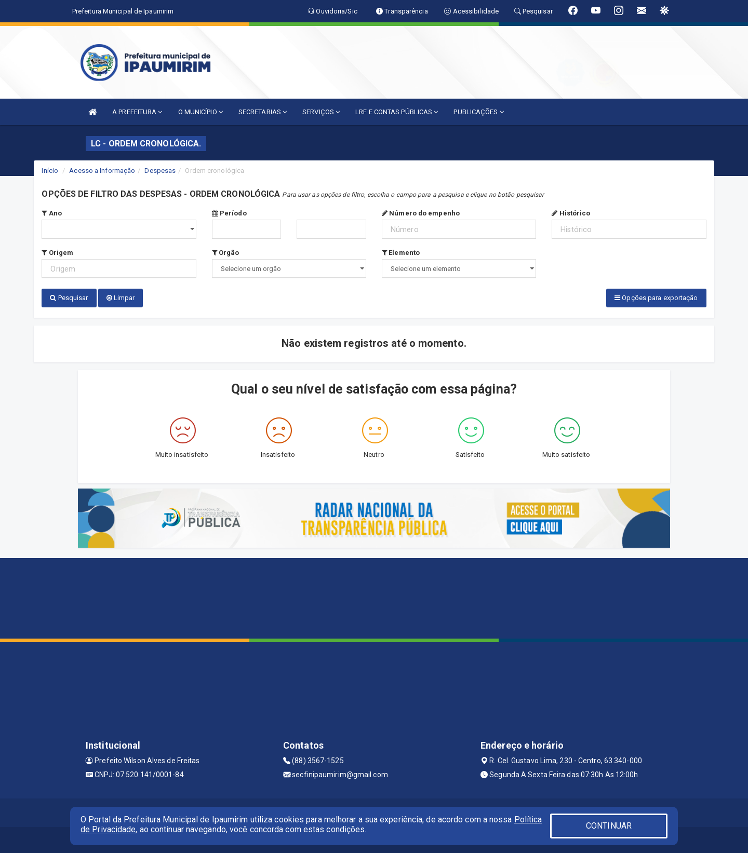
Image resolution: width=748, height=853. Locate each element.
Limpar (120, 298)
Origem (57, 252)
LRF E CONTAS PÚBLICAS (396, 112)
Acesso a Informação (102, 170)
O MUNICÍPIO (200, 112)
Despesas (160, 170)
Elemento (401, 252)
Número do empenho (421, 213)
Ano (52, 213)
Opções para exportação (656, 298)
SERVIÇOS (321, 112)
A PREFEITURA (137, 112)
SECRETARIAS (262, 112)
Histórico (571, 213)
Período (229, 213)
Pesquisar (69, 298)
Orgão (225, 252)
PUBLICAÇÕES (478, 112)
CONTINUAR (609, 826)
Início (50, 170)
